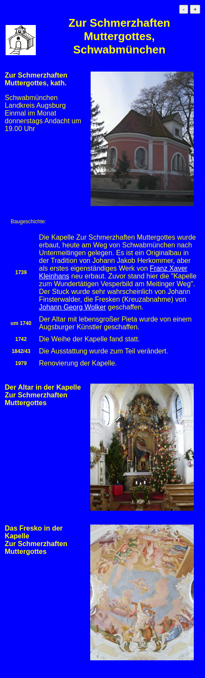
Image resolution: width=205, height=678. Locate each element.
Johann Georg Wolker (72, 307)
